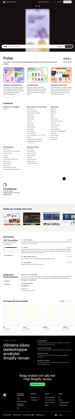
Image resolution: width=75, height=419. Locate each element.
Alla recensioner (8, 301)
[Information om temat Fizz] (11, 363)
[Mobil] (39, 6)
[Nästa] (71, 254)
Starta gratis (67, 1)
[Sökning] (54, 2)
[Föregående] (67, 254)
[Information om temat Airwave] (51, 363)
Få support (7, 327)
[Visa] (11, 264)
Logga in (59, 1)
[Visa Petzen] (30, 232)
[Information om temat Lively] (31, 363)
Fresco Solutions (68, 104)
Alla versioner (32, 326)
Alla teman (7, 330)
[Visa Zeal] (55, 232)
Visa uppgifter (24, 326)
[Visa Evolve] (38, 232)
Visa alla (62, 347)
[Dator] (36, 6)
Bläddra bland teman (44, 1)
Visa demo (60, 88)
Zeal (9, 104)
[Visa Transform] (47, 232)
